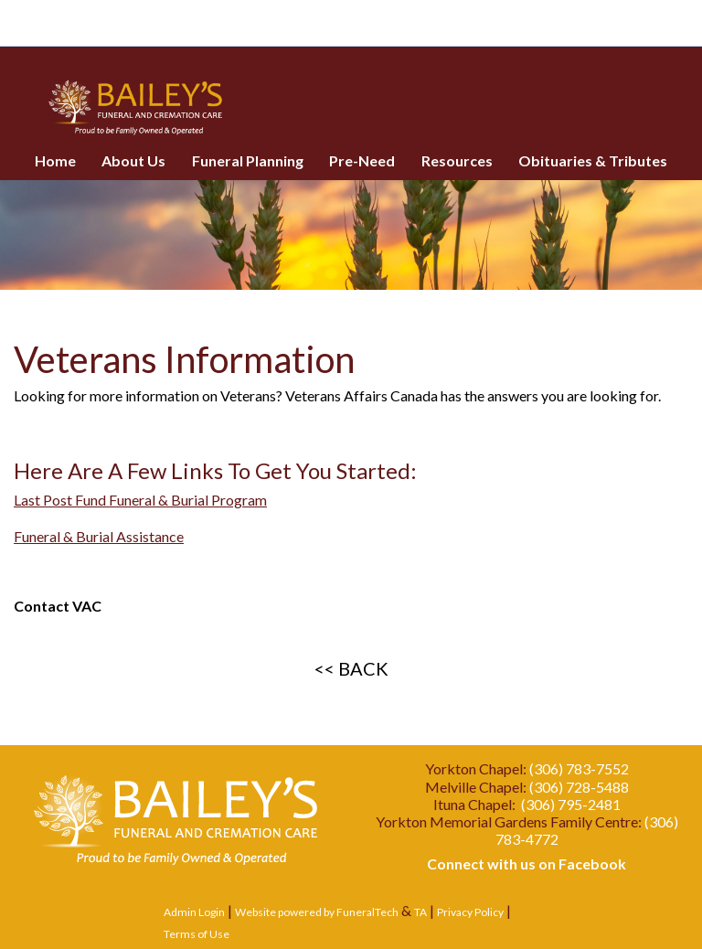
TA (420, 912)
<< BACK (351, 668)
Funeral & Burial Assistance (99, 536)
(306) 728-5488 (579, 786)
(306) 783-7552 (579, 768)
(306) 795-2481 (571, 804)
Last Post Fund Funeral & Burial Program (140, 499)
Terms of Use (196, 934)
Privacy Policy (470, 912)
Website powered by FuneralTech (317, 912)
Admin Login (194, 912)
